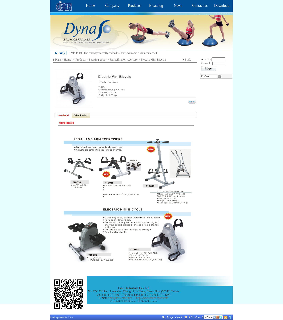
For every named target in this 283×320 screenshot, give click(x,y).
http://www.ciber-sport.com (152, 297)
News (178, 5)
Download (221, 5)
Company (112, 5)
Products (134, 5)
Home (90, 5)
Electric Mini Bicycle (153, 59)
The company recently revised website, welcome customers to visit (120, 52)
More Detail (63, 115)
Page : (59, 59)
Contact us (200, 5)
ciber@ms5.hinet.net (120, 297)
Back (188, 59)
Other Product (81, 115)
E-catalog (156, 5)
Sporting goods (97, 59)
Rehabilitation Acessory (124, 59)
